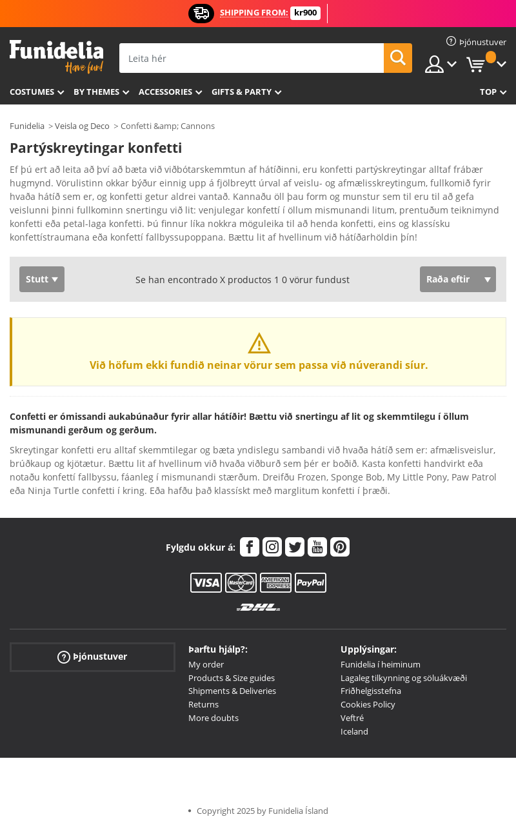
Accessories (165, 91)
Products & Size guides (231, 678)
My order (206, 664)
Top (488, 91)
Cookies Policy (368, 704)
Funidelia (27, 126)
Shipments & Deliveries (232, 691)
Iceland (354, 731)
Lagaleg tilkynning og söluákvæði (404, 678)
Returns (203, 704)
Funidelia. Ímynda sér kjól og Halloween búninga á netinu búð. (56, 57)
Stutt (37, 279)
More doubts (213, 718)
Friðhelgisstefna (371, 691)
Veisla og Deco (82, 126)
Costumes (32, 91)
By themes (96, 91)
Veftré (352, 718)
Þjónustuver (92, 657)
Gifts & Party (242, 91)
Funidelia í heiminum (381, 664)
